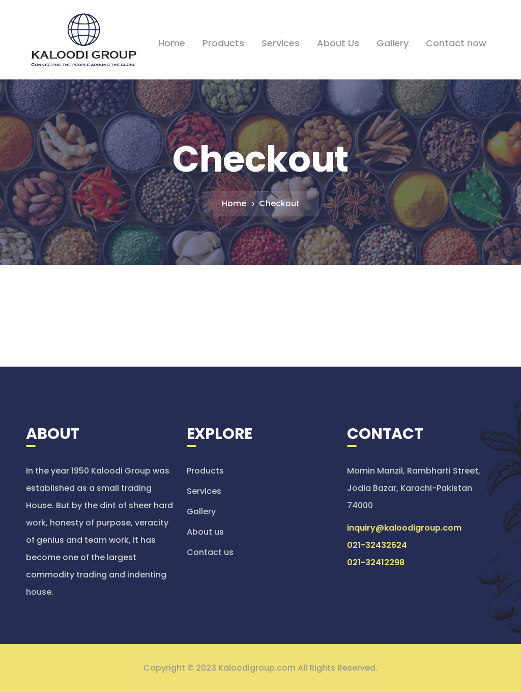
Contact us (210, 552)
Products (205, 471)
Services (204, 491)
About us (205, 532)
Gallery (201, 511)
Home (234, 203)
